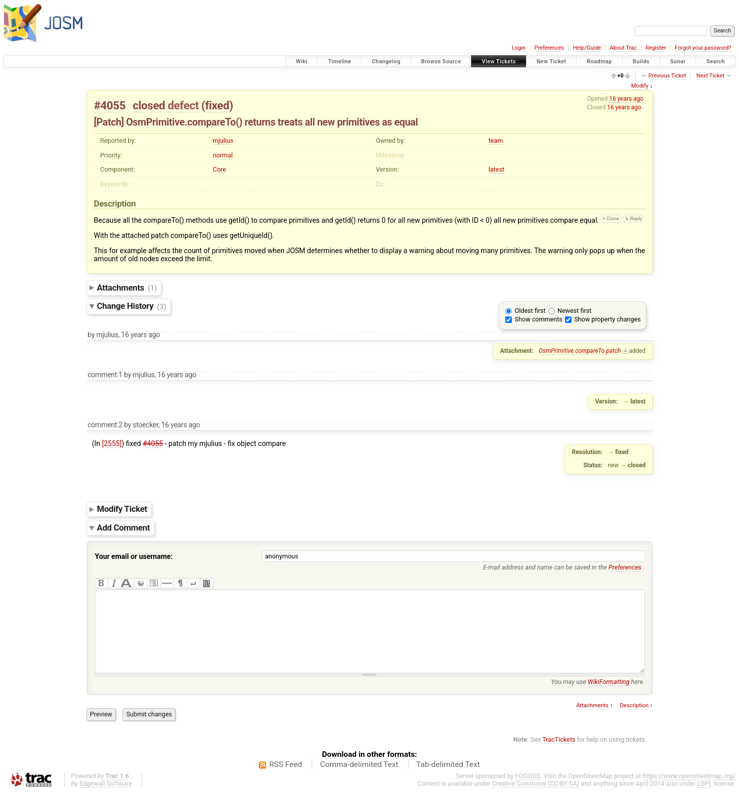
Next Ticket (710, 75)
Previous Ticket (667, 75)
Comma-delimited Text (359, 779)
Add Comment (123, 527)
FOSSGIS (527, 791)
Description (634, 720)
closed (149, 105)
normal (223, 155)
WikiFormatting (609, 697)
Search (715, 61)
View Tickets (498, 61)
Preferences (549, 48)
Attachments (127, 287)
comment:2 (105, 425)
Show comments (538, 319)
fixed (217, 105)
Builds (641, 61)
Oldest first (530, 310)
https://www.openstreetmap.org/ (688, 791)
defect (182, 105)
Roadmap (599, 61)
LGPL (704, 798)
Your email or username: (134, 556)
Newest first (574, 310)
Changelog (386, 61)
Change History (131, 306)
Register (655, 48)
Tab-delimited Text (448, 779)
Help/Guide (587, 48)
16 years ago (626, 98)
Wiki (302, 61)
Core (219, 169)
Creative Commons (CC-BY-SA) (536, 798)
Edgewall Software (105, 798)
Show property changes (607, 319)
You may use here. (597, 697)
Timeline (339, 61)
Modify (639, 86)
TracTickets (558, 754)
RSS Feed (285, 779)
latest (496, 169)
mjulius (223, 140)
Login (519, 48)
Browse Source (441, 61)
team (496, 140)
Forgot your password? (703, 48)
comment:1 (105, 375)
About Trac (623, 48)
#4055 (110, 105)
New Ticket (552, 61)
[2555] (112, 443)
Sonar (678, 61)
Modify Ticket (122, 509)
